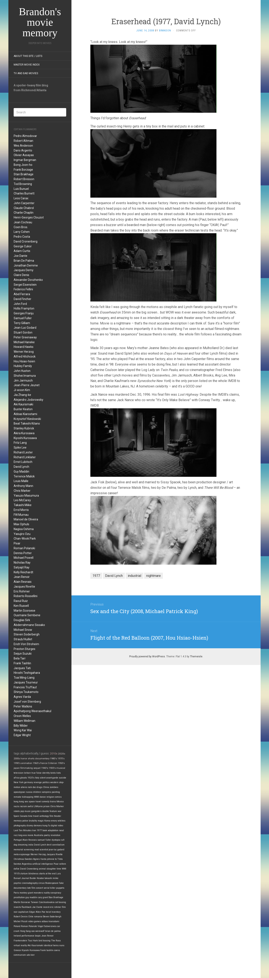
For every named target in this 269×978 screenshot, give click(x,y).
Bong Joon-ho (23, 164)
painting (56, 792)
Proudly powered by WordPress (147, 656)
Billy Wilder (21, 725)
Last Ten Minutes (23, 830)
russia (29, 792)
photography (20, 825)
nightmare (153, 576)
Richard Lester (23, 452)
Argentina (27, 864)
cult (62, 840)
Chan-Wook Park (25, 538)
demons (38, 825)
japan (17, 768)
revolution (55, 835)
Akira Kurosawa (24, 433)
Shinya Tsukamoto (26, 692)
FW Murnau (21, 514)
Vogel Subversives (47, 926)
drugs (39, 787)
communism (20, 955)
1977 (39, 830)
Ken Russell (21, 605)
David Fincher (22, 299)
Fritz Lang (20, 442)
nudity (47, 892)
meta (16, 854)
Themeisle (196, 656)
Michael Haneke (24, 342)
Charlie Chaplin (23, 212)
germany (28, 782)
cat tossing (60, 902)
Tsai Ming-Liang (24, 677)
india (30, 844)
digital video (57, 825)
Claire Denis (21, 275)
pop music (25, 811)
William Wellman (24, 720)
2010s (53, 753)
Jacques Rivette (24, 586)
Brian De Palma (24, 260)
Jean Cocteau (23, 222)
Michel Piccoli (21, 921)
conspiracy (55, 892)
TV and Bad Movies (26, 73)
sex (26, 801)
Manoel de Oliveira (26, 519)
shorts (31, 758)
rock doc (32, 787)
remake (17, 797)
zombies (54, 787)
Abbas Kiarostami (25, 414)
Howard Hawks (23, 346)
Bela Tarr (20, 658)
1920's (31, 777)
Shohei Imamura (25, 375)
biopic (38, 935)
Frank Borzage (23, 169)
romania (38, 916)
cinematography (30, 883)
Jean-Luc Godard (25, 327)
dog (15, 844)
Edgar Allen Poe (37, 912)
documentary (42, 758)
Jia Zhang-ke (22, 395)
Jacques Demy (23, 270)
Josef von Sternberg (27, 701)
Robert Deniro (21, 916)
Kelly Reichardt (23, 572)
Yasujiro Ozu (22, 534)
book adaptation (50, 830)
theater (57, 816)
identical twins (51, 945)
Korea (47, 820)
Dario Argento (23, 150)
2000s (17, 758)
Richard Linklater (25, 457)
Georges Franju (24, 313)
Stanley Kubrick (24, 428)
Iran (34, 830)
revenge (38, 782)
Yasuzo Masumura (26, 495)
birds (53, 773)
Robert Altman (23, 140)
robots (17, 811)
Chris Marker (22, 490)
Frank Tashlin (22, 663)
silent (43, 777)
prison (46, 806)
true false (37, 773)
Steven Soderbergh (27, 634)
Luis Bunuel (21, 188)
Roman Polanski (24, 548)
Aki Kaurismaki (23, 404)
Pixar (17, 543)
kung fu (46, 825)
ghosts (23, 777)
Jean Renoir (22, 577)
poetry (47, 835)
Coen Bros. (21, 227)
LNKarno (38, 806)
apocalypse (19, 792)
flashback (27, 907)
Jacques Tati (22, 668)
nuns (61, 945)
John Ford (20, 303)
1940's (44, 768)
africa (17, 777)
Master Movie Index (27, 64)
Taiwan (34, 902)
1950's (61, 763)
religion (50, 797)
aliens (24, 787)
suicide (62, 777)
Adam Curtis (22, 251)
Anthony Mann (23, 486)
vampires (46, 792)
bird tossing (44, 940)
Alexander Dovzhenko (28, 279)
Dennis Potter (23, 553)
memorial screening (24, 849)
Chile (30, 916)
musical (60, 768)
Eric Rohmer (22, 591)
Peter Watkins (23, 706)
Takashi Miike (23, 505)
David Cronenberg (25, 241)
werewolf (40, 931)
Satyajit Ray (21, 567)
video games (34, 921)
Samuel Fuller (23, 318)
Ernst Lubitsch (23, 462)
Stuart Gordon (23, 332)
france (43, 763)
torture (24, 873)
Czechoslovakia (46, 902)
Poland (17, 926)
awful (30, 806)
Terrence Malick (24, 476)
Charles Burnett (24, 193)
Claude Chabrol (24, 208)
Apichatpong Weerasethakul (32, 711)
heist (48, 912)
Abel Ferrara (22, 294)
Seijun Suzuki (23, 653)
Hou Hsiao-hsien (24, 361)
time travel (33, 816)
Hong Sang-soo (27, 931)
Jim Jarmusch (23, 380)
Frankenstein (20, 940)
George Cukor (23, 246)
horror (24, 758)
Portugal (18, 840)
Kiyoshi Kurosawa (25, 438)
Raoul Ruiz (21, 601)
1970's (61, 758)
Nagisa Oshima (24, 529)
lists (58, 773)
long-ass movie (25, 835)
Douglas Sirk (22, 620)
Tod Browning (23, 184)
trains (53, 801)
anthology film (46, 816)
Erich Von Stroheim (26, 644)
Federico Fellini (23, 289)
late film (31, 888)
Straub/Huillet (23, 639)
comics (58, 797)
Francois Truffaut (25, 687)
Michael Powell (23, 557)
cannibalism (58, 844)
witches (61, 820)
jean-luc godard (56, 849)
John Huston (22, 370)
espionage (24, 854)
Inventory (56, 912)
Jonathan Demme (26, 265)
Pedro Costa (22, 236)
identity (46, 773)
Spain (16, 816)
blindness (33, 873)
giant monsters (35, 892)
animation (26, 763)
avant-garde (52, 777)
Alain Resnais (23, 581)
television (19, 773)
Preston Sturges (24, 649)
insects (17, 907)
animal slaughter (47, 868)
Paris (16, 892)
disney (29, 825)
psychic (17, 883)
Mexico (60, 801)
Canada (24, 816)
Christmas (19, 859)
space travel (35, 801)
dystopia (56, 840)
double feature (49, 811)
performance (27, 935)
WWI (64, 868)
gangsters (36, 811)
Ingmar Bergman (25, 160)
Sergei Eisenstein (25, 284)
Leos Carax (21, 198)
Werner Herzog (24, 351)
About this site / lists (28, 56)
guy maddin (31, 897)
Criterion (52, 763)
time (59, 868)
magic (41, 820)
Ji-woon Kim (22, 390)
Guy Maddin (21, 471)
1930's (52, 768)
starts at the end (47, 873)
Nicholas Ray (22, 562)
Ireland (17, 935)
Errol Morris (21, 510)
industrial (134, 576)
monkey (23, 892)
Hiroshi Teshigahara (27, 672)
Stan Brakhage (23, 174)
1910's (17, 873)
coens (57, 950)
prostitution (19, 897)
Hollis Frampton (24, 308)
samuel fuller (44, 840)
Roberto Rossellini (25, 596)
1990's (17, 763)
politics (46, 782)
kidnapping (27, 797)
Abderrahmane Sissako (29, 625)
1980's (53, 758)
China (46, 787)
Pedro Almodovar (25, 136)
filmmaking (26, 768)
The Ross (56, 940)
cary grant (43, 897)
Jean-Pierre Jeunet (27, 385)
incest (46, 907)
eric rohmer (55, 907)
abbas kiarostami (50, 921)
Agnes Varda (22, 696)
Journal (25, 878)
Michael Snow (23, 629)
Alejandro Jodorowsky (28, 399)
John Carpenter (24, 203)
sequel (37, 768)
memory (18, 820)
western (54, 782)
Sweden (29, 859)
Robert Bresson (24, 179)
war (59, 811)
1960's (36, 763)
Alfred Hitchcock (25, 356)
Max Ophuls (21, 524)
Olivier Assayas (24, 155)
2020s (61, 753)
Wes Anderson (23, 145)
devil (49, 844)
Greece (17, 950)
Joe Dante (20, 255)
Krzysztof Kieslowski (27, 419)
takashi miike (51, 878)
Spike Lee (20, 447)
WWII (36, 797)
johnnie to (52, 859)
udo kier (30, 955)
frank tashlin (46, 950)
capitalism (23, 912)
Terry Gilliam (22, 323)
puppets (60, 888)
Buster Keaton (23, 409)
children (37, 792)
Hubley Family (23, 366)
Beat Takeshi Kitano (27, 423)
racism (23, 806)
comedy (45, 801)
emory (54, 820)
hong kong (19, 801)
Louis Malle (21, 481)
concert (39, 888)
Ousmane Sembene (27, 615)
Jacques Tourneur (26, 682)
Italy (37, 777)
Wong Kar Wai (23, 730)
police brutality (29, 820)
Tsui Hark (33, 940)
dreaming (23, 844)
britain (27, 773)
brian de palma (53, 931)
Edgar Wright (22, 735)
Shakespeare (51, 883)
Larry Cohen (22, 231)
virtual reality (20, 945)
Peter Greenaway (25, 337)
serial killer (49, 888)
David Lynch (21, 466)
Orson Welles (22, 716)
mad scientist (41, 849)
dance (43, 797)
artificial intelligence (42, 864)
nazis (16, 806)
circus (41, 883)
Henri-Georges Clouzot (29, 217)
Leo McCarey (22, 500)
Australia (38, 835)
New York (19, 782)
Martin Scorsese (24, 610)
